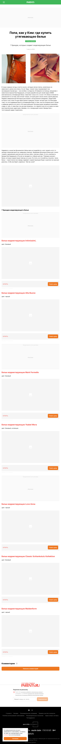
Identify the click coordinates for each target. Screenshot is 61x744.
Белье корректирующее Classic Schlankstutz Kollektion (28, 556)
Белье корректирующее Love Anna (18, 504)
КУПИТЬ (5, 284)
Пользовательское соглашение (28, 713)
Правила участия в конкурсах (47, 713)
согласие (6, 735)
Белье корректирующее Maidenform (19, 609)
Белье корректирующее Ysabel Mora (19, 425)
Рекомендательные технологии (34, 715)
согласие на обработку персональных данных (31, 692)
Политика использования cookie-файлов (13, 715)
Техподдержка (30, 717)
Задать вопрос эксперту (52, 715)
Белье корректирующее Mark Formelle (20, 372)
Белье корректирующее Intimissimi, (19, 240)
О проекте (9, 713)
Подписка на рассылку (20, 689)
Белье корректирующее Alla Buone (18, 293)
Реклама (15, 713)
